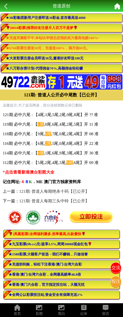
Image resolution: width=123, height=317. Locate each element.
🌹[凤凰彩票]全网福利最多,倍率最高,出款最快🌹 (47, 234)
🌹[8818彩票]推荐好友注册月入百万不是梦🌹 (42, 28)
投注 (115, 281)
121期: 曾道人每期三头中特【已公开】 (54, 201)
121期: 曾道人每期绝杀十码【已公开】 (54, 191)
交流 (115, 267)
